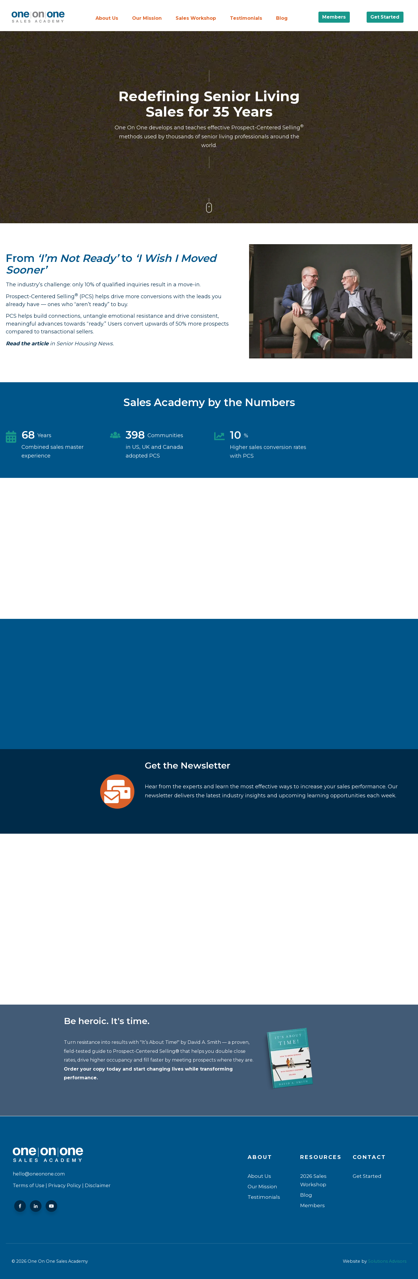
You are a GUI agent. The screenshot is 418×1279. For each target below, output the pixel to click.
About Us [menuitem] (107, 18)
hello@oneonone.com (39, 1174)
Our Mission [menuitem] (147, 18)
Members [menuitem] (312, 1205)
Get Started (385, 17)
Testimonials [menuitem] (246, 18)
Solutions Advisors (387, 1261)
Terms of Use (28, 1185)
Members (334, 17)
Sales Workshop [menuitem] (196, 18)
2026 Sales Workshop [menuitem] (313, 1180)
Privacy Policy (64, 1185)
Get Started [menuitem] (367, 1176)
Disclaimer (98, 1185)
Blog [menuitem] (282, 18)
